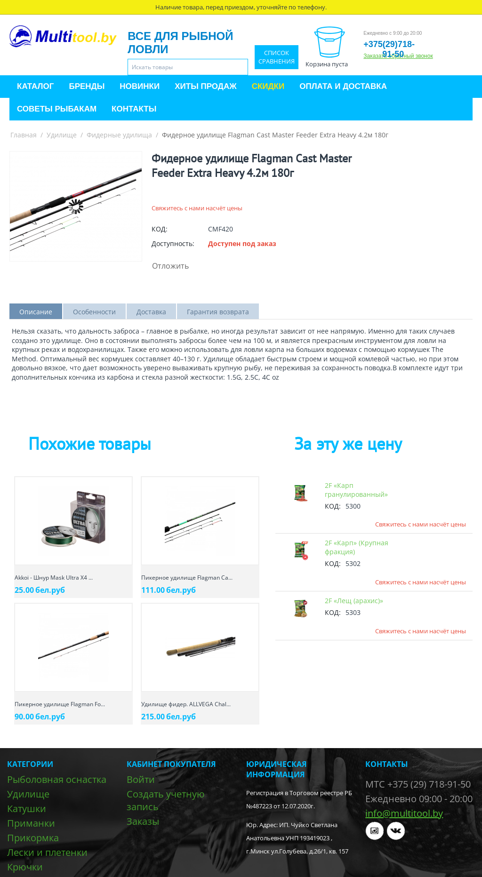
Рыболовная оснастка (56, 779)
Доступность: (173, 243)
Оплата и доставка (343, 86)
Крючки (25, 867)
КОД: (160, 228)
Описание (35, 311)
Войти (141, 779)
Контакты (134, 108)
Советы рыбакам (56, 108)
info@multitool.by (404, 813)
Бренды (86, 86)
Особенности (94, 311)
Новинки (140, 86)
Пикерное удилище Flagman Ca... (187, 578)
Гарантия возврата (218, 311)
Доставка (151, 311)
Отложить (170, 266)
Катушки (26, 808)
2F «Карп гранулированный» (356, 490)
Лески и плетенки (47, 852)
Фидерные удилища (119, 134)
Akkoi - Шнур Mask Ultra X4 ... (54, 578)
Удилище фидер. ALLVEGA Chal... (186, 704)
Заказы (143, 821)
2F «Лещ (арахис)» (354, 600)
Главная (23, 134)
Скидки (268, 86)
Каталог (35, 86)
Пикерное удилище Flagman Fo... (60, 704)
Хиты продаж (205, 86)
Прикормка (33, 837)
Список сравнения (276, 57)
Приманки (31, 823)
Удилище (62, 134)
